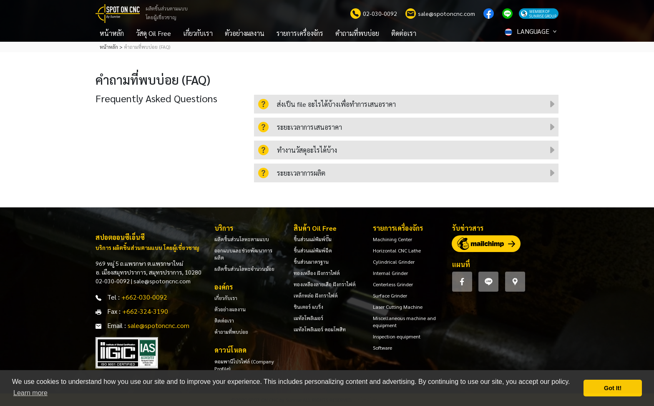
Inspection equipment (396, 336)
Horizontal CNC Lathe (397, 250)
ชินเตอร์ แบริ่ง (308, 306)
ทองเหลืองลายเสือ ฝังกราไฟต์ (325, 284)
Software (382, 347)
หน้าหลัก (112, 33)
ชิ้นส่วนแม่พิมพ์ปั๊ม (313, 239)
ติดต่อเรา (403, 33)
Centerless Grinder (393, 284)
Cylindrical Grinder (394, 261)
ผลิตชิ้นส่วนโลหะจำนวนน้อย (244, 268)
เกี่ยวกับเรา (198, 33)
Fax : (114, 311)
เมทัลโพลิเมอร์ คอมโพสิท (320, 329)
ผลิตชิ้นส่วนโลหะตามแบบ (241, 239)
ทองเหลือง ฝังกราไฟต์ (317, 273)
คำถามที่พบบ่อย (357, 33)
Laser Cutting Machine (398, 306)
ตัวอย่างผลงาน (244, 33)
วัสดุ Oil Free (153, 33)
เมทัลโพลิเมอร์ (308, 318)
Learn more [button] (30, 392)
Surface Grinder (390, 295)
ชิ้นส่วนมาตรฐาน (311, 261)
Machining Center (392, 239)
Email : (116, 325)
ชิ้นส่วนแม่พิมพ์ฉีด (313, 250)
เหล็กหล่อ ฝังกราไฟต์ (316, 295)
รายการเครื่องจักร (300, 33)
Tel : (113, 297)
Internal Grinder (390, 273)
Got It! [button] (612, 388)
